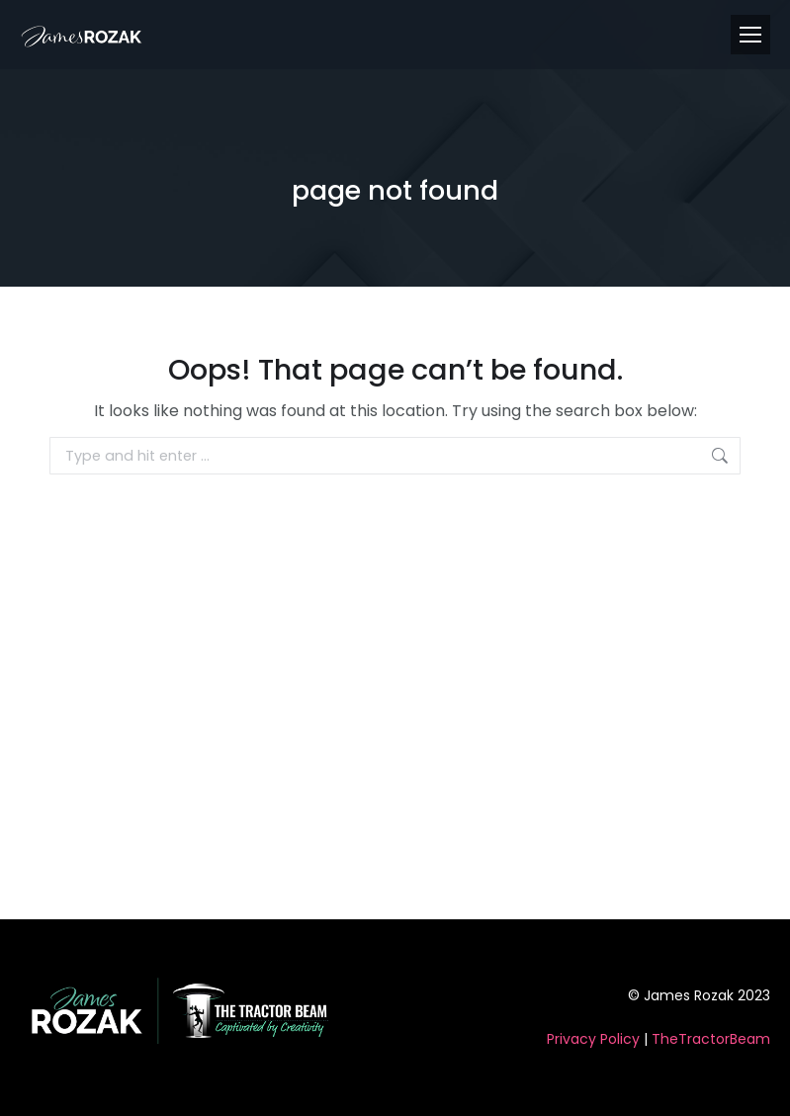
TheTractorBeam (711, 1039)
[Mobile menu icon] (750, 34)
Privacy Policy (593, 1039)
